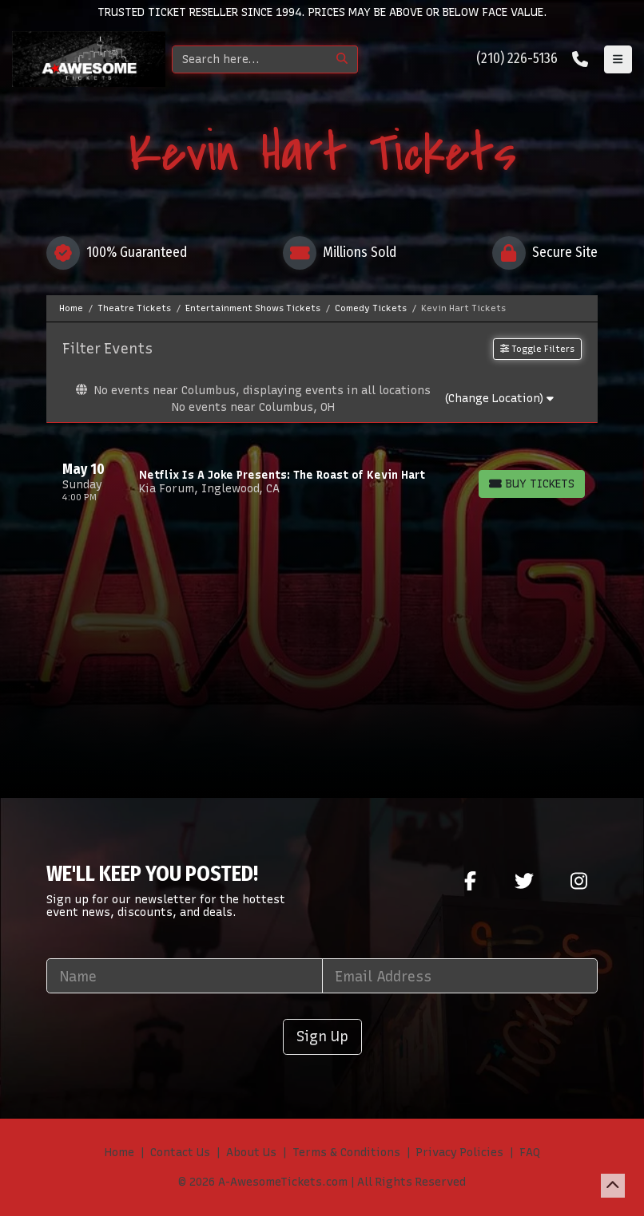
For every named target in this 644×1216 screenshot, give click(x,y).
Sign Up (322, 1036)
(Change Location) (499, 398)
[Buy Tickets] (532, 484)
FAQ (529, 1152)
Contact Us (180, 1152)
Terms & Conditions (346, 1152)
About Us (251, 1152)
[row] (322, 481)
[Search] (250, 59)
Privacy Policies (459, 1152)
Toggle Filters (537, 348)
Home (119, 1152)
